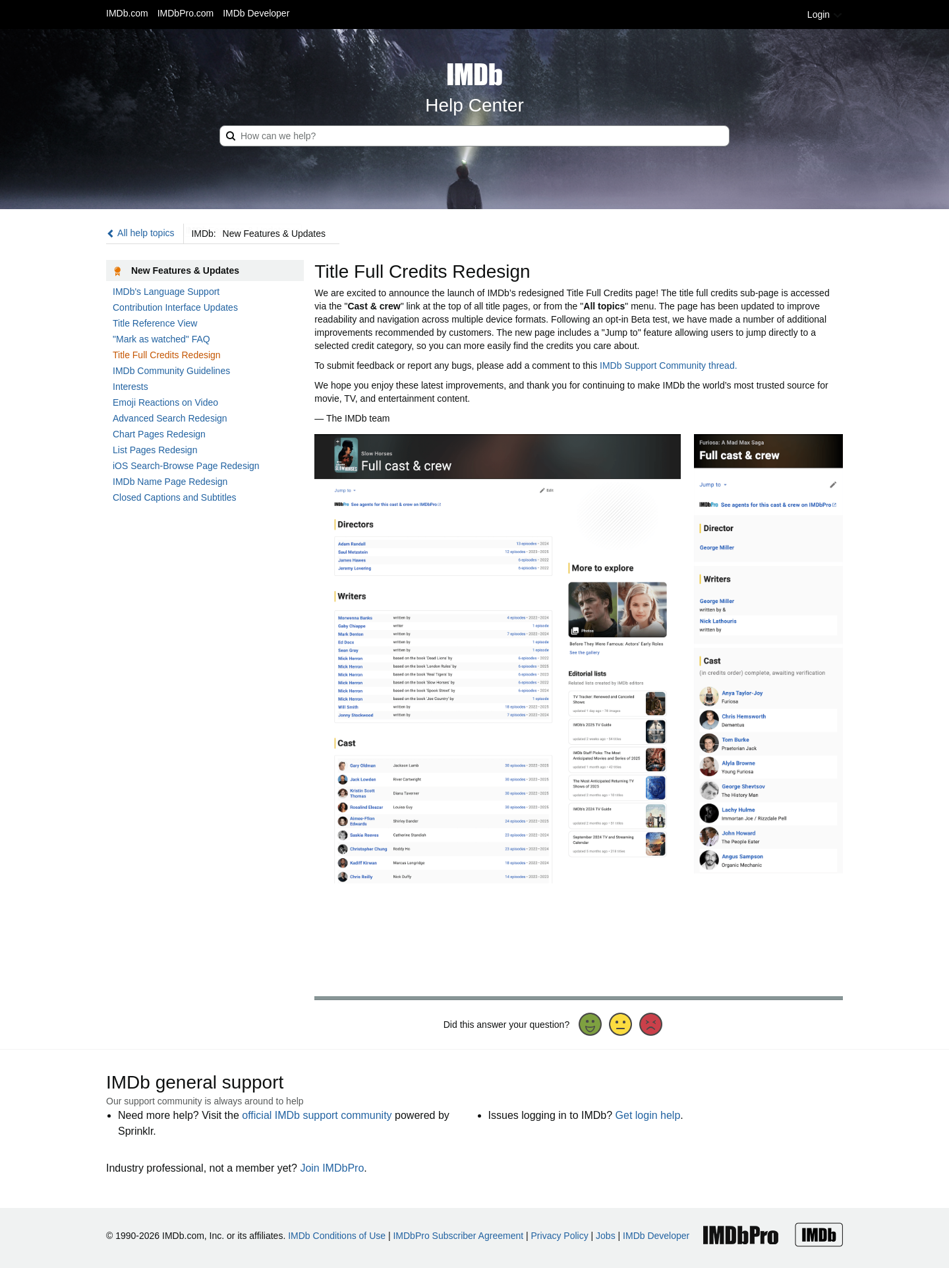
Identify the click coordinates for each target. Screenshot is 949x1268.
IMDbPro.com (186, 13)
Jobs (606, 1235)
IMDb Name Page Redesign (170, 481)
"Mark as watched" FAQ (161, 339)
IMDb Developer (256, 13)
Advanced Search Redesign (170, 418)
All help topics (140, 233)
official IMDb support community (316, 1115)
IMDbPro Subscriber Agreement (458, 1235)
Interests (130, 386)
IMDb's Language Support (166, 291)
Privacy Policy (560, 1235)
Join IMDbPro (332, 1168)
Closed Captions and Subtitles (175, 497)
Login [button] (825, 14)
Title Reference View (155, 323)
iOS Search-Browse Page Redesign (186, 465)
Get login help (648, 1115)
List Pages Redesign (155, 450)
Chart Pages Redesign (159, 434)
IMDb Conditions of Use (337, 1235)
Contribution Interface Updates (175, 307)
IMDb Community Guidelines (171, 370)
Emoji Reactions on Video (165, 402)
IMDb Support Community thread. (668, 365)
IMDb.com (127, 13)
